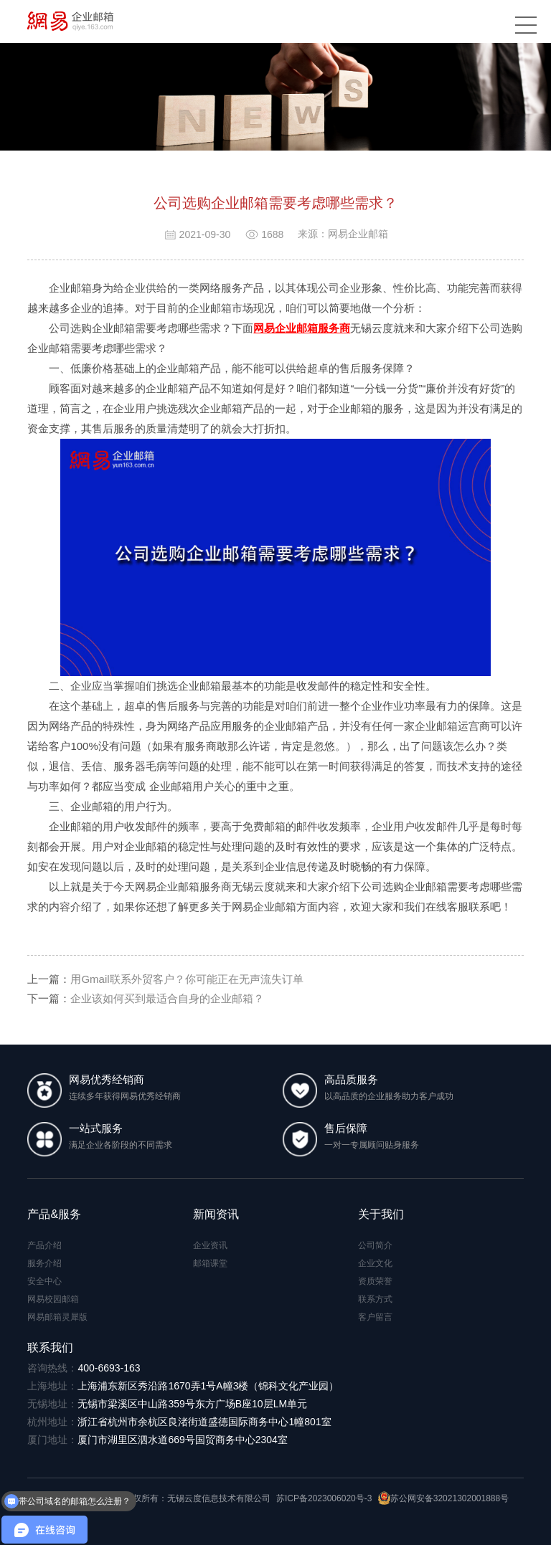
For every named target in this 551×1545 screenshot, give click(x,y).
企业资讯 (210, 1245)
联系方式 (375, 1299)
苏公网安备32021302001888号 (443, 1498)
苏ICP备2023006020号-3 (324, 1498)
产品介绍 (44, 1245)
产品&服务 (54, 1214)
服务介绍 (44, 1263)
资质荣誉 (375, 1281)
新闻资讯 (216, 1214)
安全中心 (44, 1281)
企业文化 (375, 1263)
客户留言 (375, 1317)
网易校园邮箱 (53, 1299)
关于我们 (381, 1214)
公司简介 (375, 1245)
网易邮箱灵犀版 (57, 1317)
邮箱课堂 (210, 1263)
